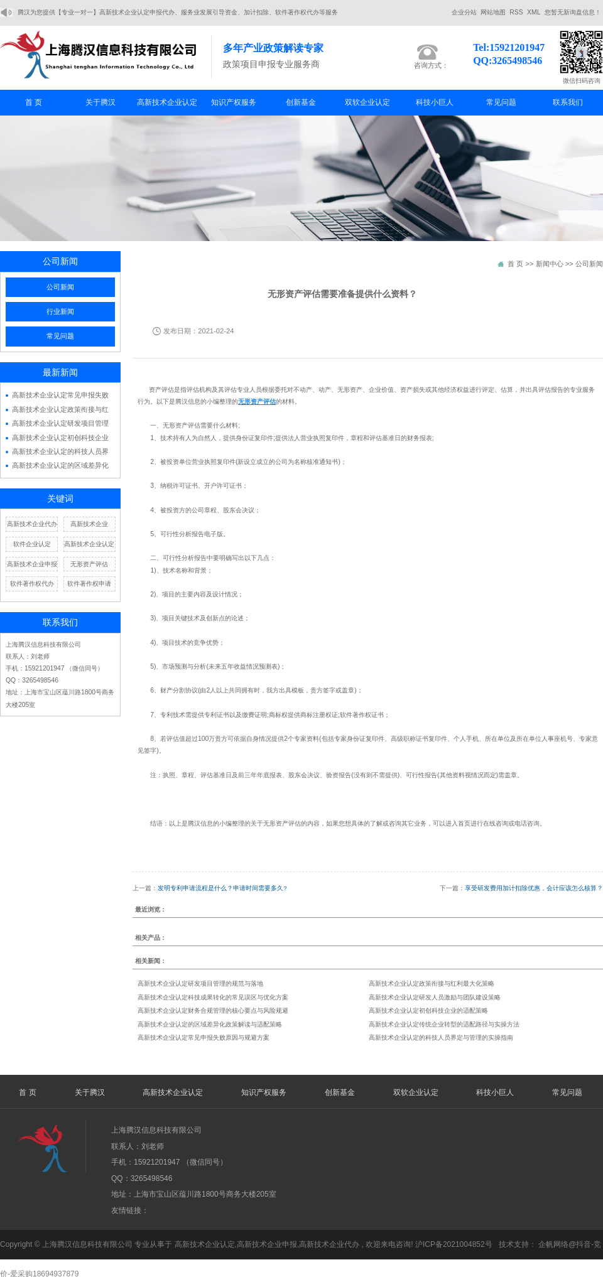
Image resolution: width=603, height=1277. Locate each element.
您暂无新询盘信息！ (573, 12)
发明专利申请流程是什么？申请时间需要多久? (222, 888)
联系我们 (568, 102)
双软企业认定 (367, 102)
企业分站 (464, 12)
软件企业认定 (32, 544)
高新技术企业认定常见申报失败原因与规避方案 (203, 1037)
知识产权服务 (233, 102)
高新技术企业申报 (32, 564)
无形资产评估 (89, 564)
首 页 (33, 102)
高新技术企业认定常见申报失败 (60, 395)
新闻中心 (549, 263)
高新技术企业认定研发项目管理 (60, 423)
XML (533, 12)
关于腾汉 (100, 102)
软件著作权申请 (89, 583)
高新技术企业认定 (167, 102)
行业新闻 (60, 311)
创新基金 (301, 102)
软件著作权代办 (32, 583)
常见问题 (501, 102)
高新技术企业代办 (32, 523)
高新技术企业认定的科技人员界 (60, 451)
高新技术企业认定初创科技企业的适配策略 (428, 1010)
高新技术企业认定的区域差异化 (60, 465)
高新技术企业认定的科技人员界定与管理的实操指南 (441, 1037)
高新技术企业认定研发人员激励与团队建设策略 (435, 997)
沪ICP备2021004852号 (453, 1244)
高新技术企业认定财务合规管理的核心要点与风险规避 (213, 1010)
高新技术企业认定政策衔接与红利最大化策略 (431, 983)
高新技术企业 (89, 523)
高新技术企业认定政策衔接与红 (60, 409)
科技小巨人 (435, 102)
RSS (516, 12)
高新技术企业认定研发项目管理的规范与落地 (200, 983)
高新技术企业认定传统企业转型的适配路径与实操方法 (444, 1024)
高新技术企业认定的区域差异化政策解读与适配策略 (210, 1024)
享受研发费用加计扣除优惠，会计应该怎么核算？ (534, 888)
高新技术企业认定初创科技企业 (60, 437)
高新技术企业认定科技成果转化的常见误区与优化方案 (213, 997)
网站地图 (493, 12)
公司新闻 (60, 287)
